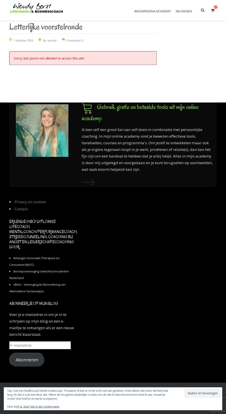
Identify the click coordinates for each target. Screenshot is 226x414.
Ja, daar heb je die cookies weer (40, 406)
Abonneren (27, 360)
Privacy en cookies (30, 201)
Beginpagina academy (152, 11)
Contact (21, 208)
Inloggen (184, 11)
